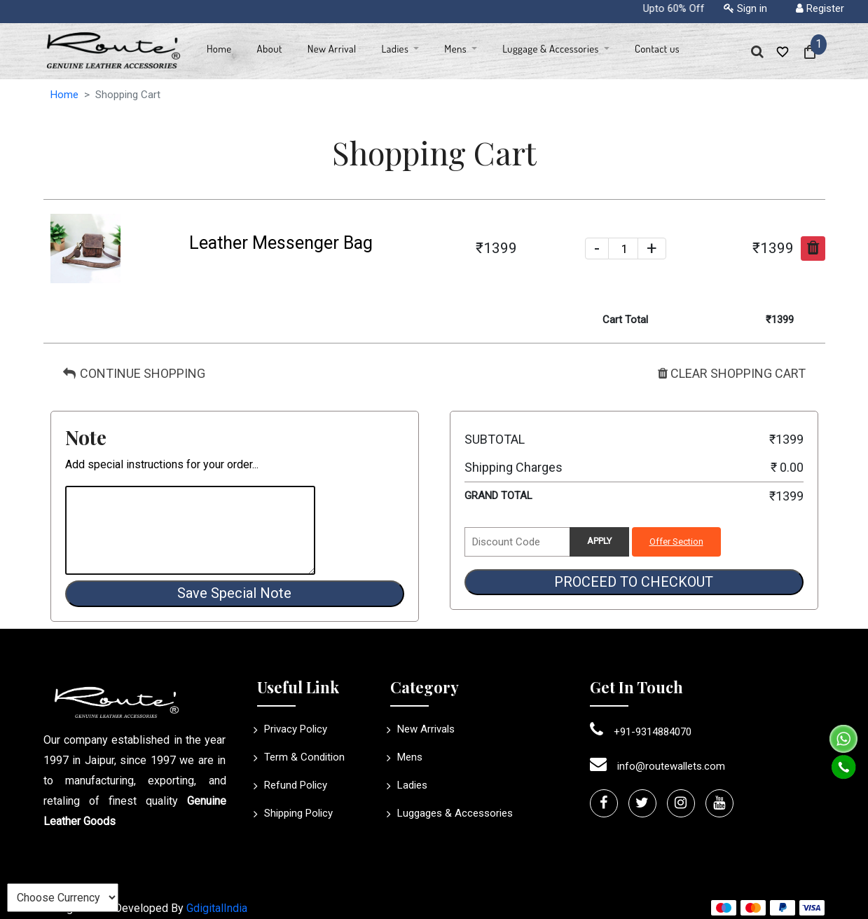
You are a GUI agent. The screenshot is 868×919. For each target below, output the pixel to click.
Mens (406, 757)
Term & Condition (301, 757)
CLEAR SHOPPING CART (732, 373)
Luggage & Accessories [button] (551, 48)
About (269, 48)
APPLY (599, 541)
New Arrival (332, 48)
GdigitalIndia (216, 908)
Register (820, 8)
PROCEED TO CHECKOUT (633, 581)
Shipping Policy (295, 813)
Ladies (408, 785)
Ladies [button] (396, 48)
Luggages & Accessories (451, 813)
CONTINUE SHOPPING (134, 373)
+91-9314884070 (640, 732)
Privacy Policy (292, 729)
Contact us (657, 48)
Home (219, 48)
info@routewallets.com (657, 766)
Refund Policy (292, 785)
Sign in (745, 8)
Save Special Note (234, 593)
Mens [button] (456, 48)
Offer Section (676, 541)
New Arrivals (422, 729)
